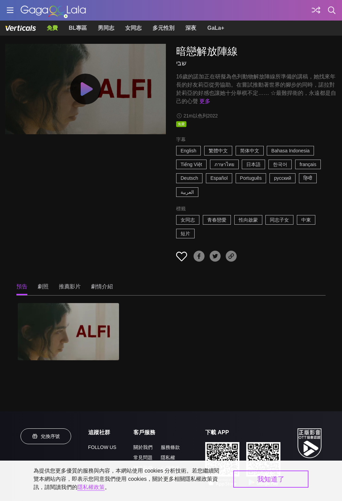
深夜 (190, 28)
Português (251, 178)
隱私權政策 (91, 487)
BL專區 (78, 28)
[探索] (316, 10)
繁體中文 (218, 150)
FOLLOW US (102, 447)
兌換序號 (46, 436)
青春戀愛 (216, 220)
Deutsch (189, 178)
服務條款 (170, 447)
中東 (306, 220)
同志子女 (279, 220)
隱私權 (168, 457)
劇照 (43, 286)
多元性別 (163, 28)
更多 (204, 101)
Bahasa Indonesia (290, 150)
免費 (52, 28)
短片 (185, 233)
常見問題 (143, 457)
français (308, 164)
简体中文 (249, 150)
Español (219, 178)
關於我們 (143, 447)
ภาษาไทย (224, 164)
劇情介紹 (102, 286)
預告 (21, 286)
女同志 (133, 28)
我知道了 (271, 479)
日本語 (253, 164)
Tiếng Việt (191, 164)
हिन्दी (307, 178)
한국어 (280, 164)
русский (282, 178)
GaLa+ (215, 28)
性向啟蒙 (248, 220)
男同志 (106, 28)
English (188, 150)
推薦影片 (70, 286)
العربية (187, 192)
